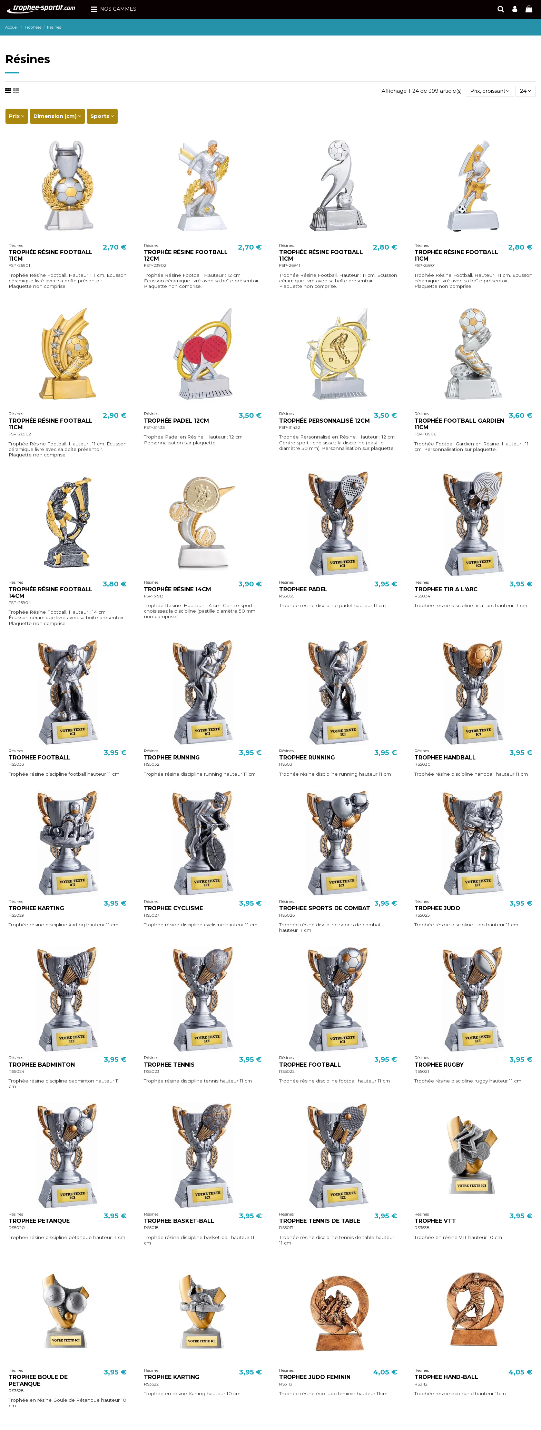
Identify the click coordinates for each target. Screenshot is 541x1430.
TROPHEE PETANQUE (39, 1221)
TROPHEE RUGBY (439, 1064)
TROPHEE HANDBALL (445, 757)
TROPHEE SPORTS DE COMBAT (324, 908)
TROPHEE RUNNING (172, 757)
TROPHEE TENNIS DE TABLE (319, 1221)
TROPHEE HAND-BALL (446, 1377)
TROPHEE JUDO (437, 908)
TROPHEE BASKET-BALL (179, 1221)
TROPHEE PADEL (303, 589)
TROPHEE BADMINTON (42, 1064)
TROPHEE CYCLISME (173, 908)
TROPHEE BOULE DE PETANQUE (38, 1380)
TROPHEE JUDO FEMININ (315, 1377)
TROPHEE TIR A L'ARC (446, 589)
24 (525, 91)
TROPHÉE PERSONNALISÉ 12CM (324, 420)
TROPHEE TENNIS (169, 1064)
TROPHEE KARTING (36, 908)
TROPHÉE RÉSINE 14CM (177, 589)
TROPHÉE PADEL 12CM (176, 420)
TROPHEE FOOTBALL (39, 757)
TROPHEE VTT (435, 1221)
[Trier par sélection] (490, 91)
